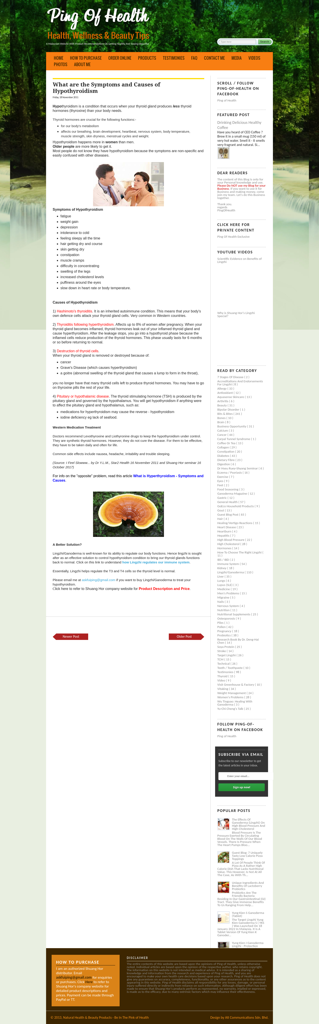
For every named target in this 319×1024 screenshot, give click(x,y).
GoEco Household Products (236, 506)
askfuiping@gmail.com (98, 580)
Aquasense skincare (231, 397)
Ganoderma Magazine (232, 494)
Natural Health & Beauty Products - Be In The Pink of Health (106, 1017)
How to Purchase (86, 58)
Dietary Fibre (226, 460)
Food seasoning (228, 489)
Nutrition (223, 610)
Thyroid (222, 676)
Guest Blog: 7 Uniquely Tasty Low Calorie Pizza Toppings (247, 856)
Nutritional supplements (234, 614)
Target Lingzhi (226, 655)
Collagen (223, 447)
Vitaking (223, 689)
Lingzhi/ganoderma (231, 572)
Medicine (224, 589)
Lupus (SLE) (225, 585)
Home (58, 58)
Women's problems (230, 697)
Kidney (222, 568)
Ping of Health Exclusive (233, 237)
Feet (220, 485)
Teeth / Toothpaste (230, 668)
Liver (220, 576)
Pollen (221, 627)
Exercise (223, 477)
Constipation (226, 452)
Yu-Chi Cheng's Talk (230, 709)
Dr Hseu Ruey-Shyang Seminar (238, 468)
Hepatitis (223, 536)
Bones (221, 418)
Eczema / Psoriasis (230, 473)
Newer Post (71, 636)
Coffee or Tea (226, 443)
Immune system (228, 564)
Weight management (232, 693)
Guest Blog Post (228, 515)
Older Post (184, 636)
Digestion (224, 464)
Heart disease (227, 527)
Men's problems (228, 593)
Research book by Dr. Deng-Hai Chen (238, 641)
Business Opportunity (232, 426)
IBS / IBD (223, 560)
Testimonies (174, 58)
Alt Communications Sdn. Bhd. (246, 1017)
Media (236, 58)
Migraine (223, 597)
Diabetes (223, 456)
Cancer (222, 435)
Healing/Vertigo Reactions (235, 523)
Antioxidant (225, 393)
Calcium (223, 431)
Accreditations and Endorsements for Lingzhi (240, 382)
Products (147, 58)
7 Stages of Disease (230, 377)
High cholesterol (228, 544)
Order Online (119, 58)
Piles (220, 623)
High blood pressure (231, 540)
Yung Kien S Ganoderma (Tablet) (248, 914)
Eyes (220, 481)
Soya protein (226, 647)
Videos (254, 58)
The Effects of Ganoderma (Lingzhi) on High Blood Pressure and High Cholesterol (248, 824)
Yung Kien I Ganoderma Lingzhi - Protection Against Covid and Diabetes (247, 947)
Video (221, 680)
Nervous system (228, 606)
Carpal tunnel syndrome (234, 439)
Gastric (222, 498)
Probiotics (224, 635)
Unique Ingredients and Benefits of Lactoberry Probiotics (248, 886)
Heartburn (224, 531)
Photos (60, 64)
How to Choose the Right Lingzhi (239, 552)
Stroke (222, 651)
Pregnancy (224, 631)
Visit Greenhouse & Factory (236, 685)
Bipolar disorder (228, 410)
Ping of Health (226, 100)
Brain (221, 422)
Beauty (222, 405)
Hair (220, 519)
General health (227, 502)
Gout (221, 510)
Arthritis (223, 401)
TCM (220, 659)
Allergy (222, 388)
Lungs (221, 581)
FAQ (194, 58)
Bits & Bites (225, 414)
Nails (221, 602)
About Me (82, 64)
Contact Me (214, 58)
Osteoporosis (226, 618)
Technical (223, 664)
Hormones (224, 548)
